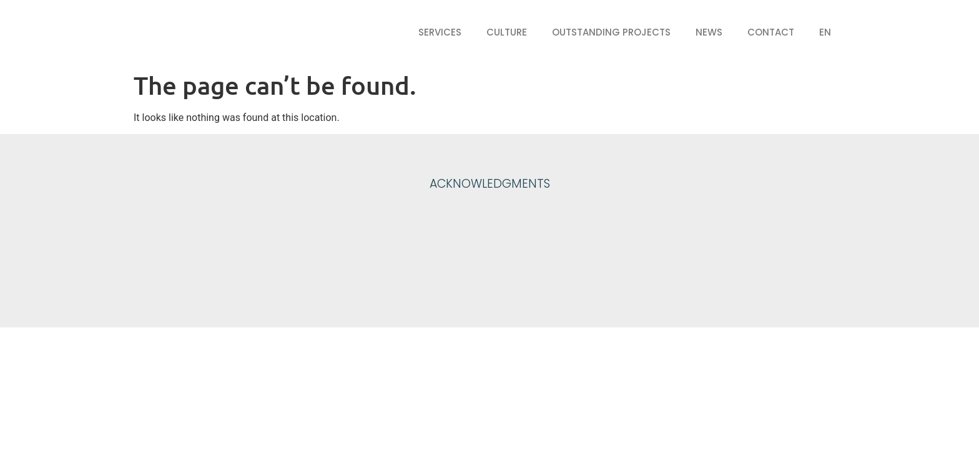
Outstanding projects (611, 32)
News (709, 32)
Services (439, 32)
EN (825, 32)
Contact (770, 32)
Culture (506, 32)
